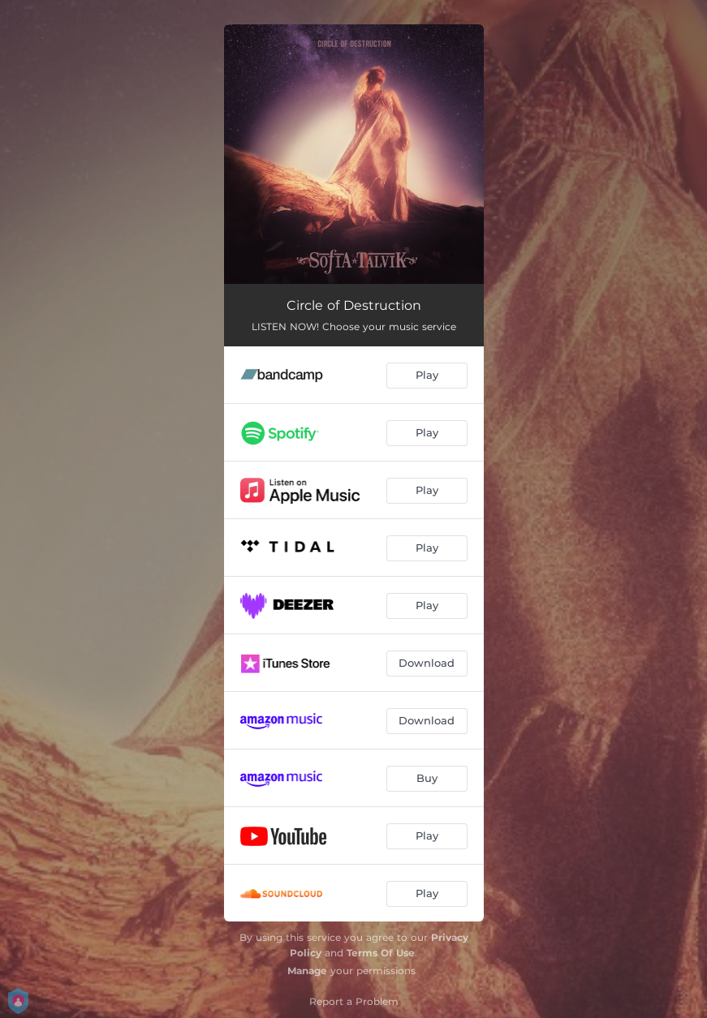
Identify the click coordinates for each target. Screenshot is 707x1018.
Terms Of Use (381, 953)
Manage (307, 970)
